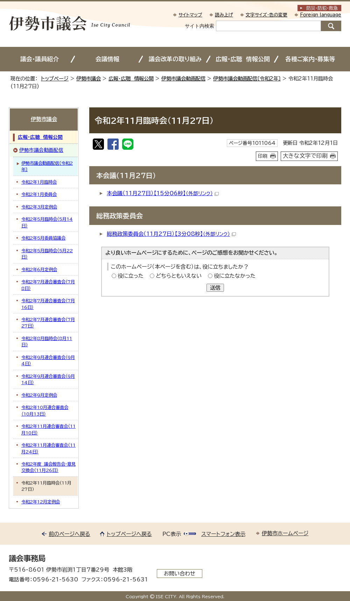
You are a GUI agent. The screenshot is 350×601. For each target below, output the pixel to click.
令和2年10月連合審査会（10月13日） (44, 410)
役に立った (131, 275)
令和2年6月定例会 (39, 269)
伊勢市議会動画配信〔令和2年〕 (247, 78)
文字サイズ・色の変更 (266, 15)
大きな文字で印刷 (305, 155)
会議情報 (107, 59)
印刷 (263, 156)
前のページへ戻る (69, 534)
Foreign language (320, 15)
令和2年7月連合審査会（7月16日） (48, 303)
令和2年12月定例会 (40, 502)
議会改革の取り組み (175, 59)
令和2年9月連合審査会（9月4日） (48, 360)
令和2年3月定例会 (39, 207)
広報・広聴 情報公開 (243, 59)
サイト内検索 (199, 26)
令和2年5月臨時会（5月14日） (47, 222)
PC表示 (171, 534)
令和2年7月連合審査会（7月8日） (48, 285)
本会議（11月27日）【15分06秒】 (163, 193)
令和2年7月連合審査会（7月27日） (48, 322)
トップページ (55, 78)
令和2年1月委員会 (39, 194)
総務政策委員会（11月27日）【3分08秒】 (171, 233)
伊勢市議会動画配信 (183, 78)
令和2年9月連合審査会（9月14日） (48, 379)
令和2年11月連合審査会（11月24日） (48, 448)
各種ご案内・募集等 (310, 59)
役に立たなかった (234, 275)
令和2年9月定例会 (39, 395)
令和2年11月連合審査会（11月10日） (48, 429)
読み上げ (224, 15)
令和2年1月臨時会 (39, 182)
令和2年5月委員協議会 (43, 238)
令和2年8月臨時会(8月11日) (46, 341)
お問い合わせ (179, 573)
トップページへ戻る (129, 534)
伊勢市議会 (88, 78)
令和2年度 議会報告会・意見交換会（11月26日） (48, 467)
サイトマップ (190, 15)
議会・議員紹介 (39, 59)
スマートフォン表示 (223, 534)
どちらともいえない (179, 275)
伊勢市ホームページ (285, 533)
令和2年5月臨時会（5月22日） (47, 253)
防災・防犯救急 (322, 8)
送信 (215, 287)
